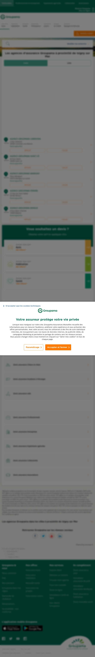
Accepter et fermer (57, 347)
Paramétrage (32, 347)
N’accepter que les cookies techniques (23, 306)
